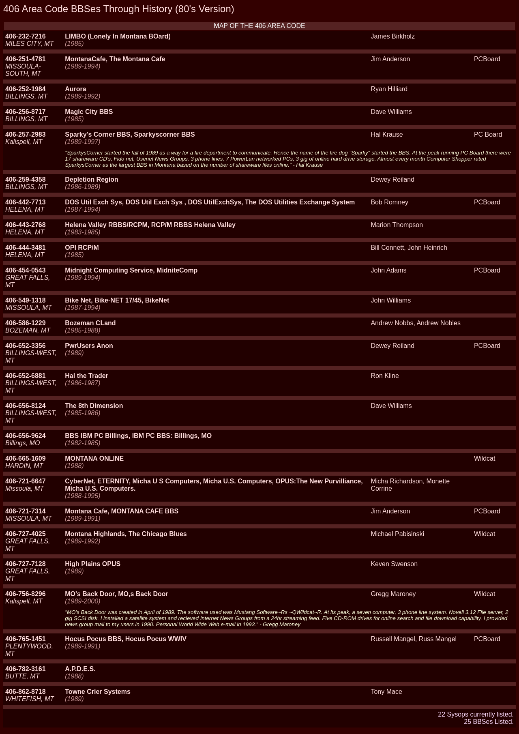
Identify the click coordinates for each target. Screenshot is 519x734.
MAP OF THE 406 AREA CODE (259, 25)
